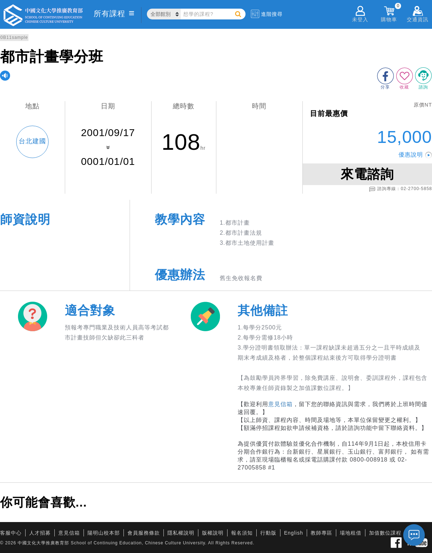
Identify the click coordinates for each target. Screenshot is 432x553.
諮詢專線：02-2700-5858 (400, 189)
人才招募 (40, 533)
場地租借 (350, 533)
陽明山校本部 (103, 533)
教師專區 (321, 533)
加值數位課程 (385, 533)
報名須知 (242, 533)
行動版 (268, 533)
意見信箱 (280, 404)
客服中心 (11, 533)
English (293, 533)
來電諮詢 (367, 174)
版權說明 (213, 533)
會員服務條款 (143, 533)
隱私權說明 (180, 533)
